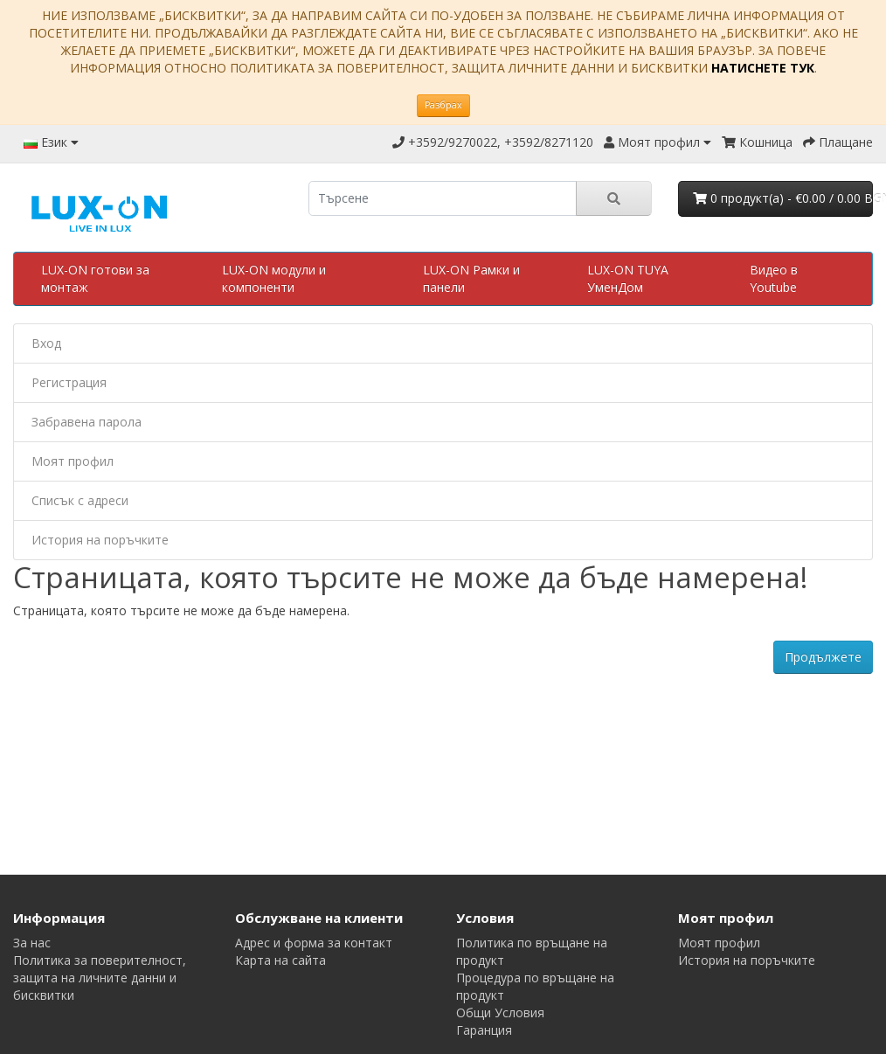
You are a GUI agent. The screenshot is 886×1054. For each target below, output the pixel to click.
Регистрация (69, 382)
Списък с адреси (79, 500)
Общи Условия (500, 1012)
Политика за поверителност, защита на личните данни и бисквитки (99, 977)
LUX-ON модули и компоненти (274, 278)
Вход (46, 343)
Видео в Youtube (774, 278)
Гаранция (484, 1030)
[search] (442, 198)
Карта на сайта (280, 960)
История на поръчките (100, 539)
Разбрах (443, 105)
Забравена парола (86, 421)
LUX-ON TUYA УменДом (627, 278)
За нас (32, 942)
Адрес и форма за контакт (313, 942)
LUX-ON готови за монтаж (95, 278)
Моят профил (72, 461)
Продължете (823, 656)
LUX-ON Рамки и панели (471, 278)
